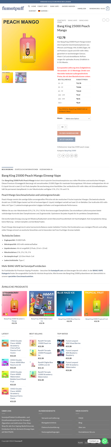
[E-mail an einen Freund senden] (67, 156)
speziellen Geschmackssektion (20, 276)
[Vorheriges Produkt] (107, 20)
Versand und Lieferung (50, 418)
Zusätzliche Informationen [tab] (26, 169)
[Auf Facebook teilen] (59, 156)
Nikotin (59, 118)
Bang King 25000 (70, 151)
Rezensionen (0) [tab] (46, 169)
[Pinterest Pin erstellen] (72, 156)
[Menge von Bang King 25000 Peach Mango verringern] (58, 127)
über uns (82, 427)
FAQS (81, 418)
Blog (80, 423)
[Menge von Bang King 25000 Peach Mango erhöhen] (66, 127)
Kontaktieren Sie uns (87, 432)
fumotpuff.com (57, 270)
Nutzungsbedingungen (51, 432)
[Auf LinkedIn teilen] (76, 156)
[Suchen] (29, 6)
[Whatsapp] (104, 441)
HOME (33, 6)
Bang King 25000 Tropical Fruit (97, 319)
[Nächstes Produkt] (103, 20)
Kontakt (32, 11)
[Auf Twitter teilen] (63, 156)
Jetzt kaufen (66, 139)
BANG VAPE (55, 6)
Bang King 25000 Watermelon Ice (41, 320)
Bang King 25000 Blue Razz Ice (69, 319)
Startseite (61, 20)
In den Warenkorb (68, 133)
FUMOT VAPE (43, 6)
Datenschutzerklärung (50, 427)
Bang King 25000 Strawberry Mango (14, 320)
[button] (82, 8)
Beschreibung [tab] (7, 169)
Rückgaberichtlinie (49, 423)
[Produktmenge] (62, 127)
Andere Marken (69, 6)
